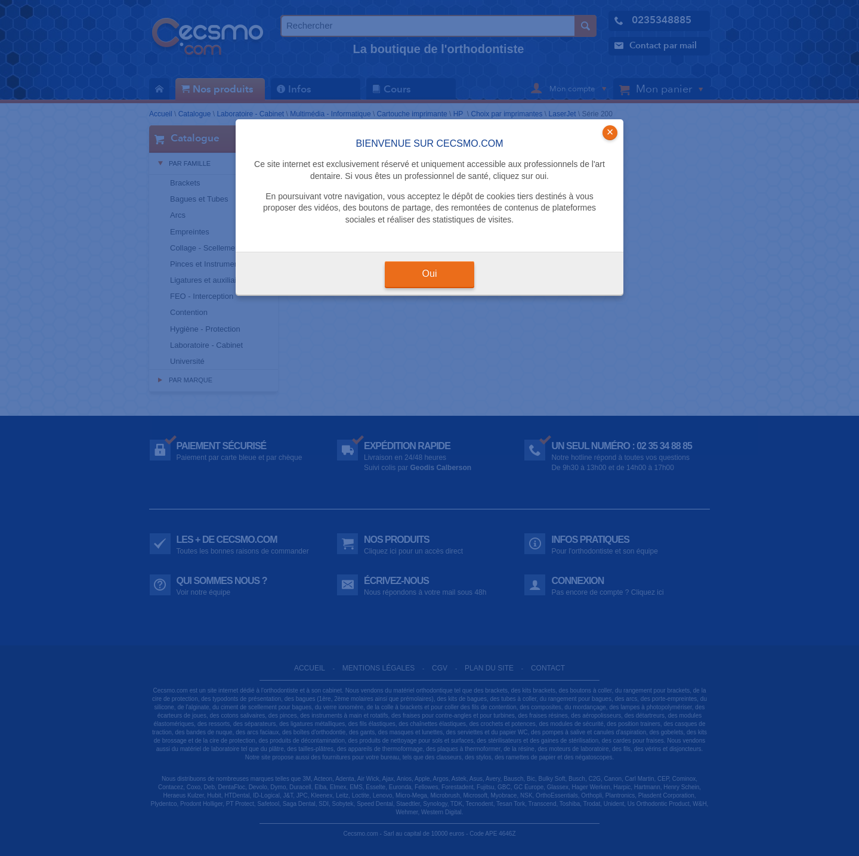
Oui (429, 273)
